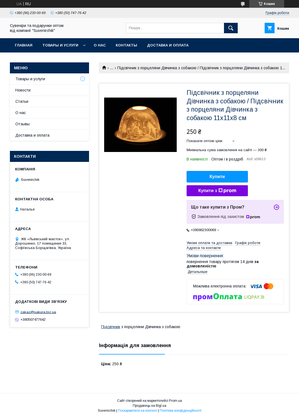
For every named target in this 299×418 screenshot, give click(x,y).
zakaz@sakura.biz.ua (38, 312)
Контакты (126, 45)
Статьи (21, 101)
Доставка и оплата (168, 45)
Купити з (217, 190)
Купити (217, 176)
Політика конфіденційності (180, 411)
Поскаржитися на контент (137, 411)
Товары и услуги (60, 45)
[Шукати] (231, 28)
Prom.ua (175, 401)
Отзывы (22, 124)
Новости (23, 90)
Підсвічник (110, 327)
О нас (100, 45)
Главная (23, 45)
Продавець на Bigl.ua (149, 406)
